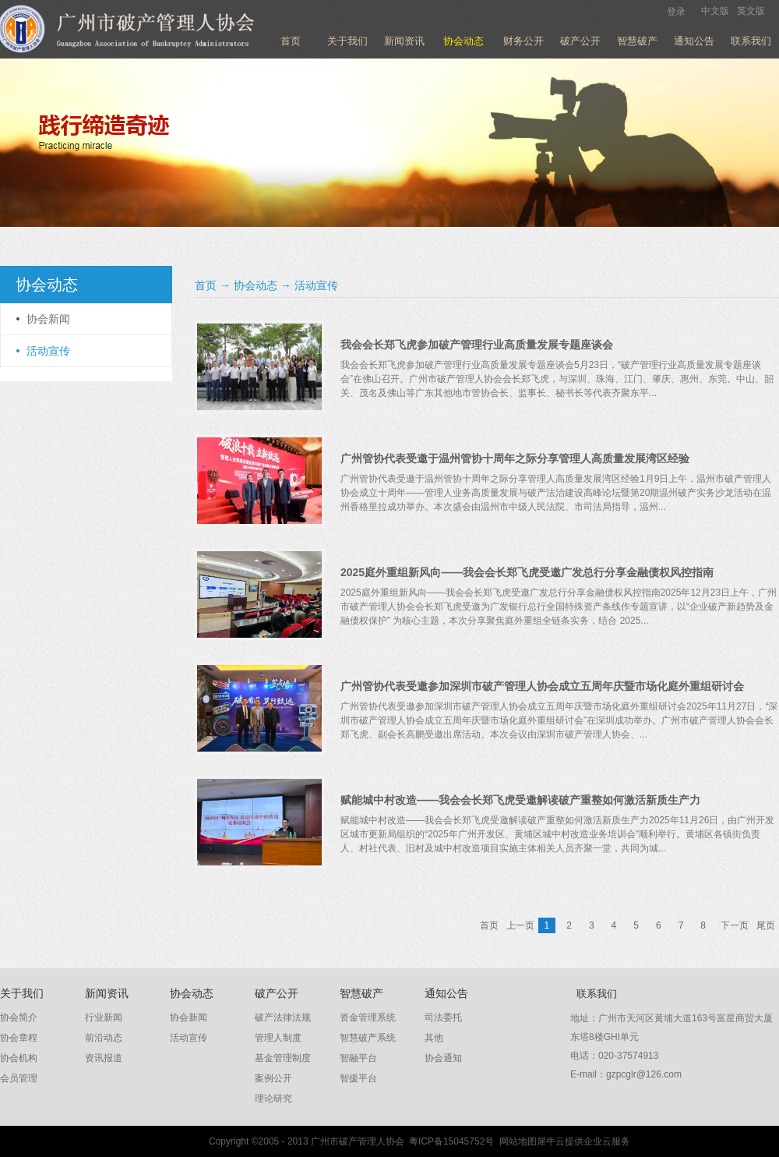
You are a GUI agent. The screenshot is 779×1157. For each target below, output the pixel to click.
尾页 (765, 925)
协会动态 (255, 285)
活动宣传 (316, 285)
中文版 (715, 10)
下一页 (735, 925)
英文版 (751, 10)
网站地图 (515, 1141)
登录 (676, 11)
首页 (290, 41)
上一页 (520, 925)
